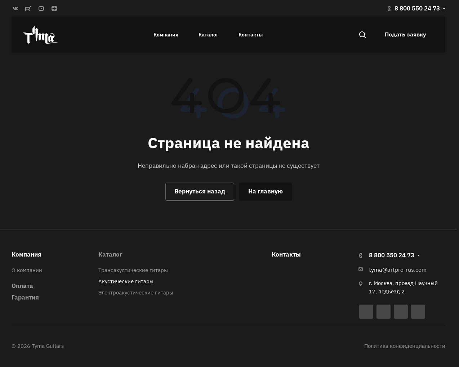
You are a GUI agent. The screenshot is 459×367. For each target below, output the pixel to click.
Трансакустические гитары (133, 270)
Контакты (286, 254)
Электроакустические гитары (135, 292)
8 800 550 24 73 (417, 8)
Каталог (110, 254)
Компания (26, 254)
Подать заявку (405, 34)
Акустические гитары (125, 281)
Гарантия (25, 297)
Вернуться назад (199, 191)
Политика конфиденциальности (404, 345)
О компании (27, 270)
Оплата (22, 286)
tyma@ (378, 269)
